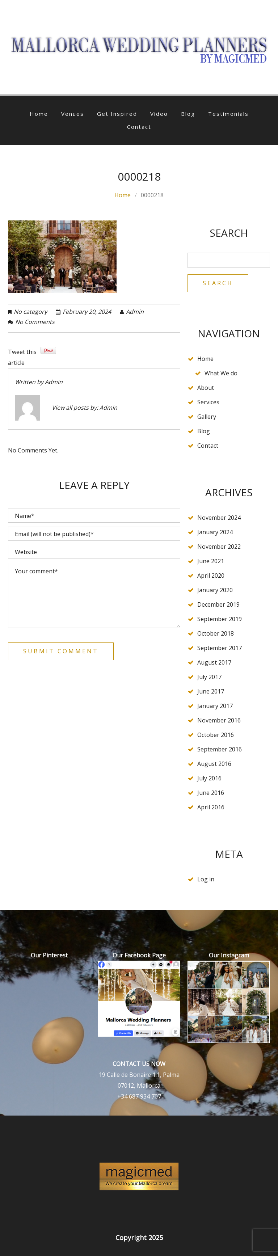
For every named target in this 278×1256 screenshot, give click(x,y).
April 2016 (210, 807)
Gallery (206, 417)
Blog (188, 113)
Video (159, 113)
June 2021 (210, 561)
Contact (139, 126)
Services (208, 402)
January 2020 (215, 590)
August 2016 (214, 764)
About (205, 388)
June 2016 (210, 793)
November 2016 (219, 720)
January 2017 (215, 706)
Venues (72, 113)
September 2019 (219, 619)
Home (39, 113)
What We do (221, 373)
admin (135, 312)
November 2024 (219, 518)
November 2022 (219, 547)
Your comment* (94, 595)
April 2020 (210, 575)
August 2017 (214, 662)
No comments (35, 322)
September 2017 (219, 648)
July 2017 (209, 677)
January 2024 (215, 532)
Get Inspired (117, 113)
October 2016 (215, 735)
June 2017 (210, 691)
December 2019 (218, 604)
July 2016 (209, 778)
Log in (205, 879)
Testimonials (228, 113)
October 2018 (215, 633)
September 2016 (219, 749)
